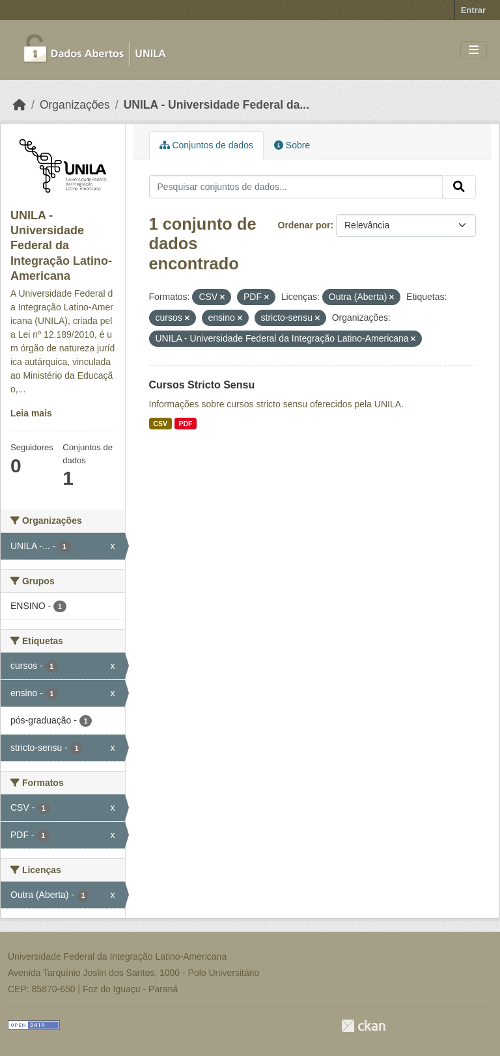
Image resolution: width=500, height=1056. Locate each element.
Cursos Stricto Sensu (202, 384)
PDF (185, 423)
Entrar (473, 10)
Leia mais (31, 413)
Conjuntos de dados (206, 145)
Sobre (292, 145)
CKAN (363, 1026)
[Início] (19, 104)
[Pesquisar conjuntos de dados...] (296, 186)
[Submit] (459, 186)
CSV (160, 423)
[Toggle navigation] (473, 50)
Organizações (75, 104)
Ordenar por (304, 225)
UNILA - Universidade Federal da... (216, 104)
